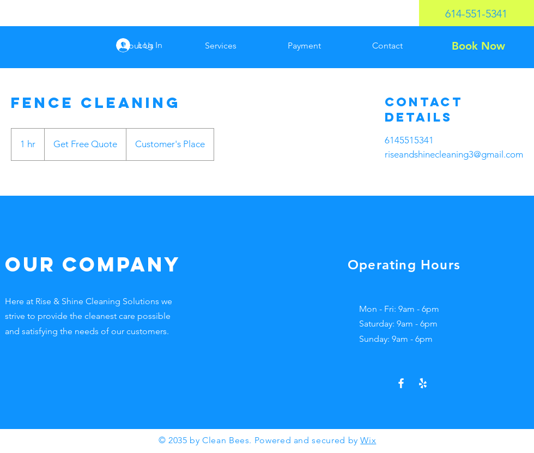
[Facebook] (401, 383)
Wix (368, 440)
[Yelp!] (422, 383)
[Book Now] (478, 46)
